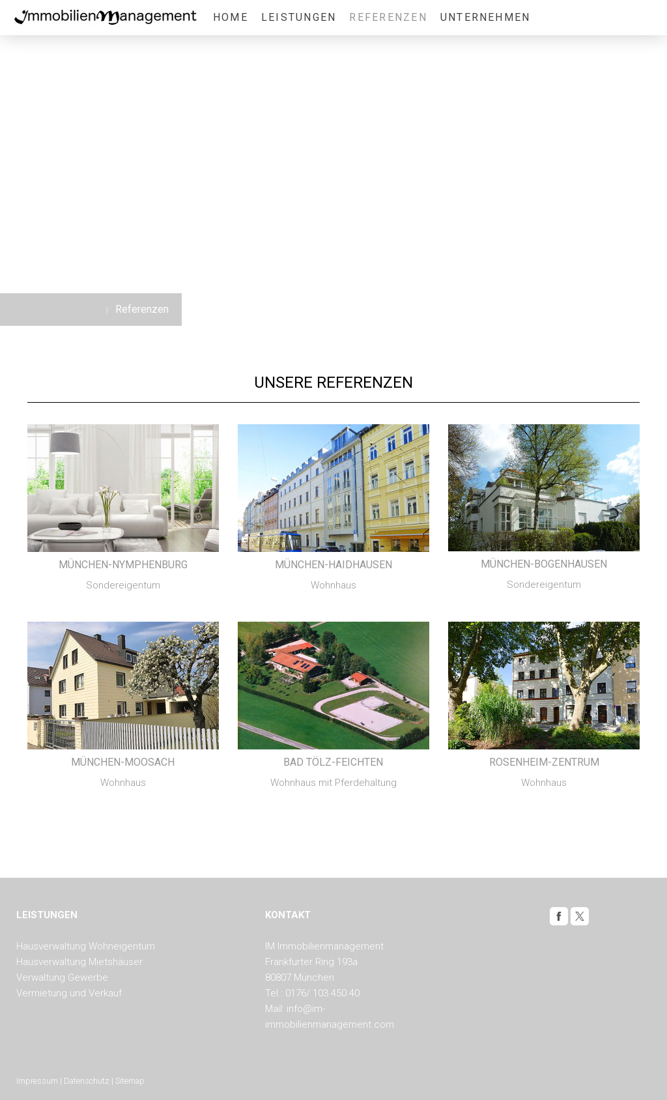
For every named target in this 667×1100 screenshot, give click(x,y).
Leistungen (298, 17)
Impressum (37, 1081)
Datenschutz (86, 1081)
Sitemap (130, 1081)
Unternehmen (485, 17)
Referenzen (388, 17)
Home (230, 17)
